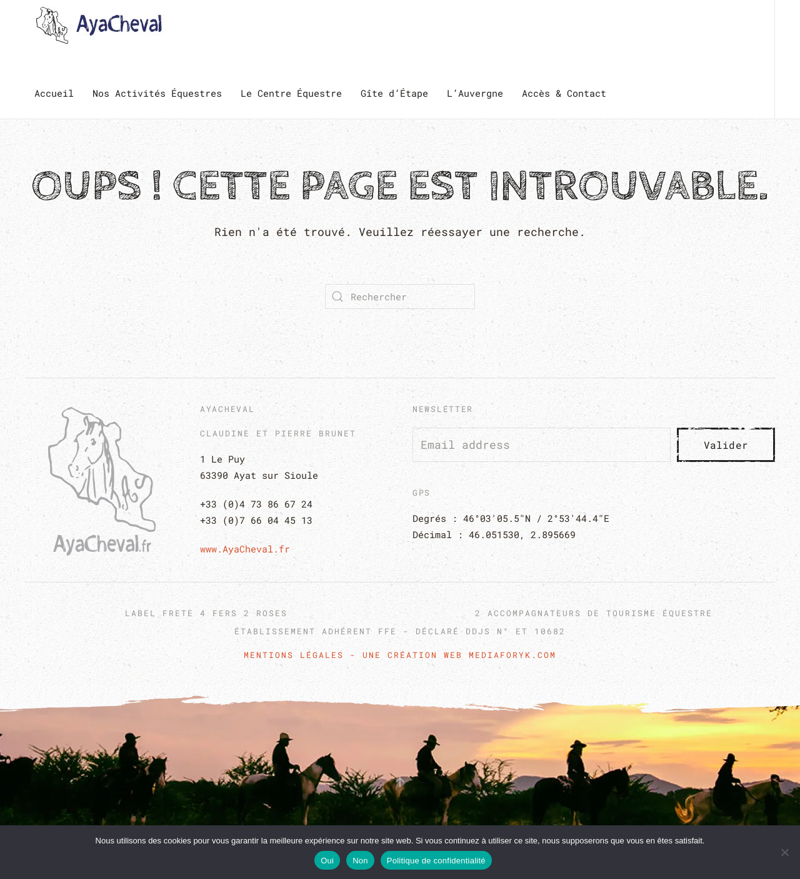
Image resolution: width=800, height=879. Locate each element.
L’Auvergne (475, 93)
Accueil (54, 93)
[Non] (784, 852)
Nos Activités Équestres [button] (157, 93)
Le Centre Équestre (291, 93)
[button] (400, 782)
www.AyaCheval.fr (245, 549)
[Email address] (541, 445)
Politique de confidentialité (436, 860)
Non (360, 860)
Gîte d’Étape (394, 93)
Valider (726, 444)
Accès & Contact (564, 93)
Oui (327, 860)
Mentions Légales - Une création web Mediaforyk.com (400, 654)
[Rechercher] (400, 296)
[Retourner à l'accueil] (101, 25)
